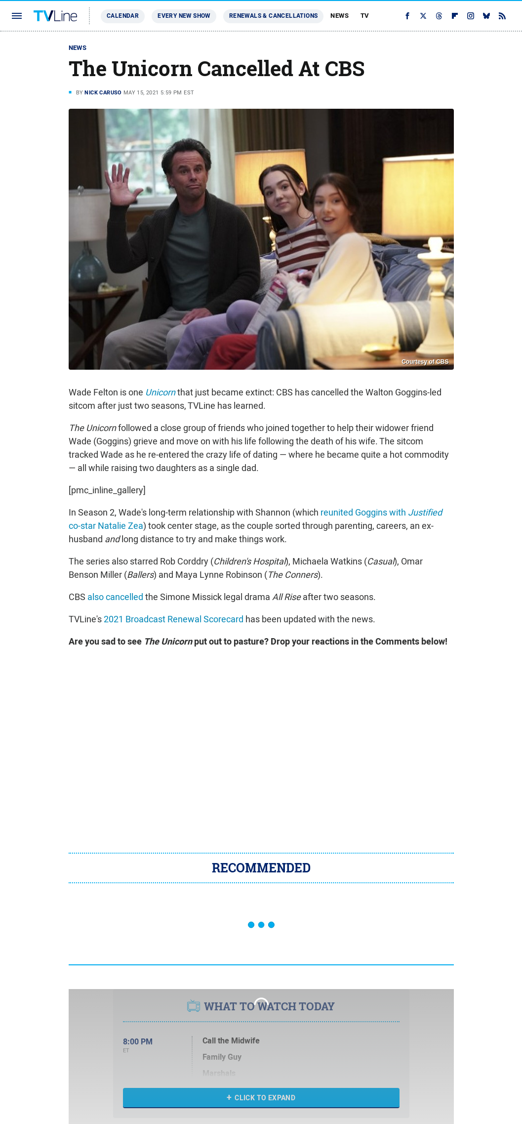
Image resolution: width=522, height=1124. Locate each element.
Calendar (123, 15)
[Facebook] (407, 15)
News (339, 15)
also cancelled (115, 597)
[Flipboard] (454, 15)
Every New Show (184, 15)
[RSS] (502, 15)
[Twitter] (423, 15)
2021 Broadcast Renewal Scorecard (173, 619)
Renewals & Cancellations (273, 15)
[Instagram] (470, 15)
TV (365, 15)
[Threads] (439, 15)
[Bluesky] (486, 15)
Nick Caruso (102, 92)
